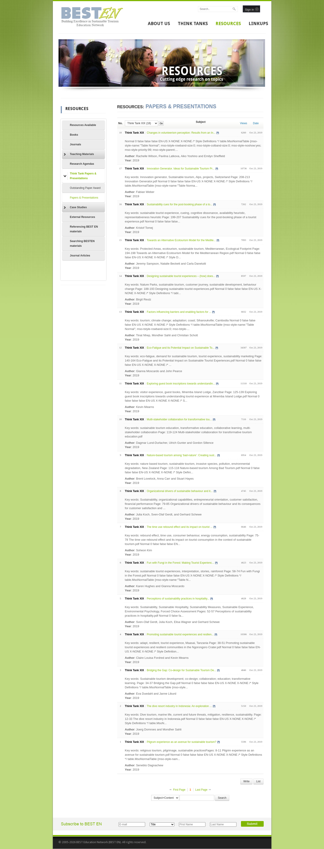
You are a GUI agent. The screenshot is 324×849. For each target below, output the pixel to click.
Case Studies (75, 207)
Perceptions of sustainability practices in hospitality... (178, 598)
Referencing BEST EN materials (84, 229)
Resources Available (83, 125)
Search (222, 797)
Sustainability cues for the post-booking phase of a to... (179, 204)
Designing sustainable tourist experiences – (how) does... (181, 276)
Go (161, 123)
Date (256, 123)
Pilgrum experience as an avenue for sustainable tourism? (181, 742)
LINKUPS (258, 23)
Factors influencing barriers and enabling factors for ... (179, 312)
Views (243, 123)
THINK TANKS (193, 23)
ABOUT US (159, 23)
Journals (75, 144)
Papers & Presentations (84, 197)
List (258, 781)
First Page (179, 789)
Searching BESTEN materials (82, 243)
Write (246, 781)
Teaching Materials (79, 154)
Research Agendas (82, 163)
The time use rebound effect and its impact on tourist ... (180, 527)
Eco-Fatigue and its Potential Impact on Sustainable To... (180, 347)
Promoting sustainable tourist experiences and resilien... (180, 634)
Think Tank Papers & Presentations (80, 176)
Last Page (201, 789)
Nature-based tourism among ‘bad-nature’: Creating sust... (181, 455)
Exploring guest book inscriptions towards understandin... (181, 383)
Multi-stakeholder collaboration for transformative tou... (179, 419)
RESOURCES (228, 23)
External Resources (82, 217)
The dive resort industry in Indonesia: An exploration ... (179, 706)
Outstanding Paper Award (85, 188)
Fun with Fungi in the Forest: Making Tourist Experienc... (180, 562)
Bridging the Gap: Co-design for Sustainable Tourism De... (181, 670)
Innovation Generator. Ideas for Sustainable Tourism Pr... (180, 168)
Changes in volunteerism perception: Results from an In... (181, 132)
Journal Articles (80, 255)
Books (74, 134)
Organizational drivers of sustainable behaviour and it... (180, 491)
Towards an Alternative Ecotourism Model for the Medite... (181, 240)
